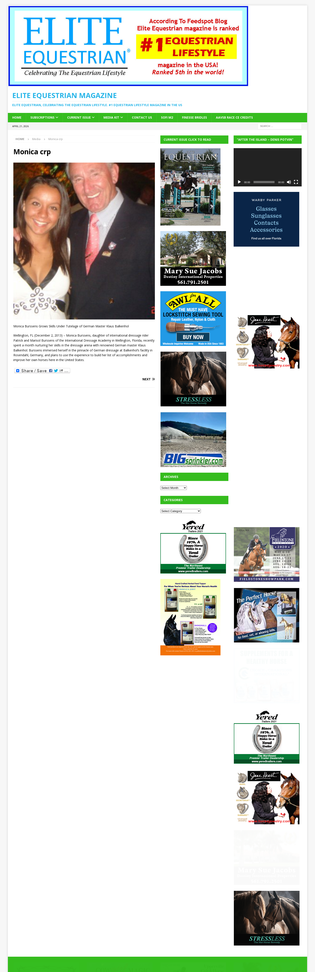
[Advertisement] (193, 688)
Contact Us (142, 117)
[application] (268, 167)
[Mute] (289, 182)
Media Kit (111, 117)
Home (16, 117)
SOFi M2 (167, 117)
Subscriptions (42, 117)
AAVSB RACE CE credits (234, 117)
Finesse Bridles (194, 117)
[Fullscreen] (296, 182)
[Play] (239, 182)
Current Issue (79, 117)
